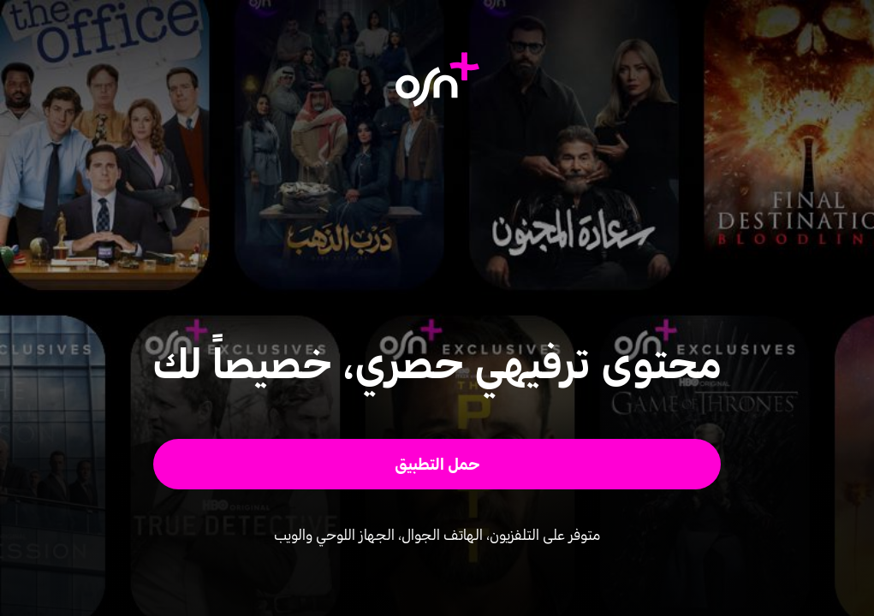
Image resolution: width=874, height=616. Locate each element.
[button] (437, 464)
